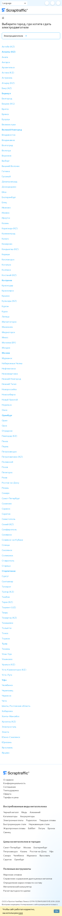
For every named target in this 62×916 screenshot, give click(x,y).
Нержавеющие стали (39, 824)
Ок (56, 911)
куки (20, 912)
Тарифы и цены (11, 797)
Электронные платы (13, 820)
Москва (27, 847)
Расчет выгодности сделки (16, 890)
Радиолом (31, 820)
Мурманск (32, 855)
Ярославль (44, 855)
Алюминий (35, 812)
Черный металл (11, 812)
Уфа (51, 851)
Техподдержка (11, 790)
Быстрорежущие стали (14, 824)
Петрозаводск (10, 851)
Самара (7, 855)
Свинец (7, 832)
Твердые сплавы (47, 820)
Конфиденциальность (14, 783)
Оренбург (19, 859)
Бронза (51, 828)
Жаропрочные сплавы (14, 828)
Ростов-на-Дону (38, 851)
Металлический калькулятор (17, 886)
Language (7, 3)
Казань (23, 851)
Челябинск (18, 855)
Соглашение (9, 787)
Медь (24, 812)
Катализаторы (10, 816)
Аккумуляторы (27, 816)
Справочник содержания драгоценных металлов (27, 878)
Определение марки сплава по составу (22, 882)
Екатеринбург (40, 847)
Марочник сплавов (12, 874)
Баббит (31, 828)
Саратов (7, 859)
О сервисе (8, 779)
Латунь (41, 828)
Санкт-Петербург (12, 847)
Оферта (7, 794)
